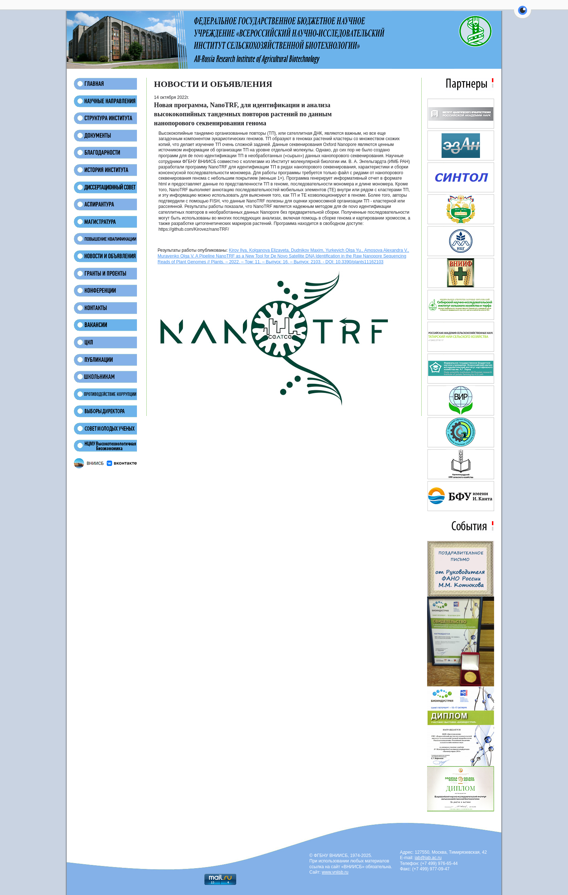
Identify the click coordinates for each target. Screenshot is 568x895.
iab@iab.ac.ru (428, 857)
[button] (522, 14)
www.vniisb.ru (335, 872)
